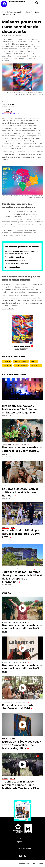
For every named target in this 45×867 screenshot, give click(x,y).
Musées (12, 738)
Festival (14, 486)
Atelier (8, 403)
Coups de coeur (6, 444)
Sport (8, 109)
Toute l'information (23, 848)
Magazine (19, 842)
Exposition (5, 738)
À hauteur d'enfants (8, 102)
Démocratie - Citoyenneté (24, 569)
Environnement (36, 365)
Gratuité (34, 361)
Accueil (5, 12)
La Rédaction (38, 864)
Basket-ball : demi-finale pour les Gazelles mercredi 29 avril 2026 (22, 534)
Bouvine (12, 778)
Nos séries (20, 845)
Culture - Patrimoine (8, 106)
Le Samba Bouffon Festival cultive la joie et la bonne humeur (20, 492)
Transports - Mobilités (20, 361)
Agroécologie (6, 486)
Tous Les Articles (15, 12)
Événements (5, 527)
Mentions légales (24, 864)
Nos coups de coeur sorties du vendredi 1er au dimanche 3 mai (22, 451)
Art (3, 403)
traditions (5, 778)
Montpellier (8, 111)
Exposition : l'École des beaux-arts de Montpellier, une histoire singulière (22, 745)
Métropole (6, 361)
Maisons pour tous (8, 104)
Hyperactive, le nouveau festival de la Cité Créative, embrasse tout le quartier (19, 409)
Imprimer (18, 35)
